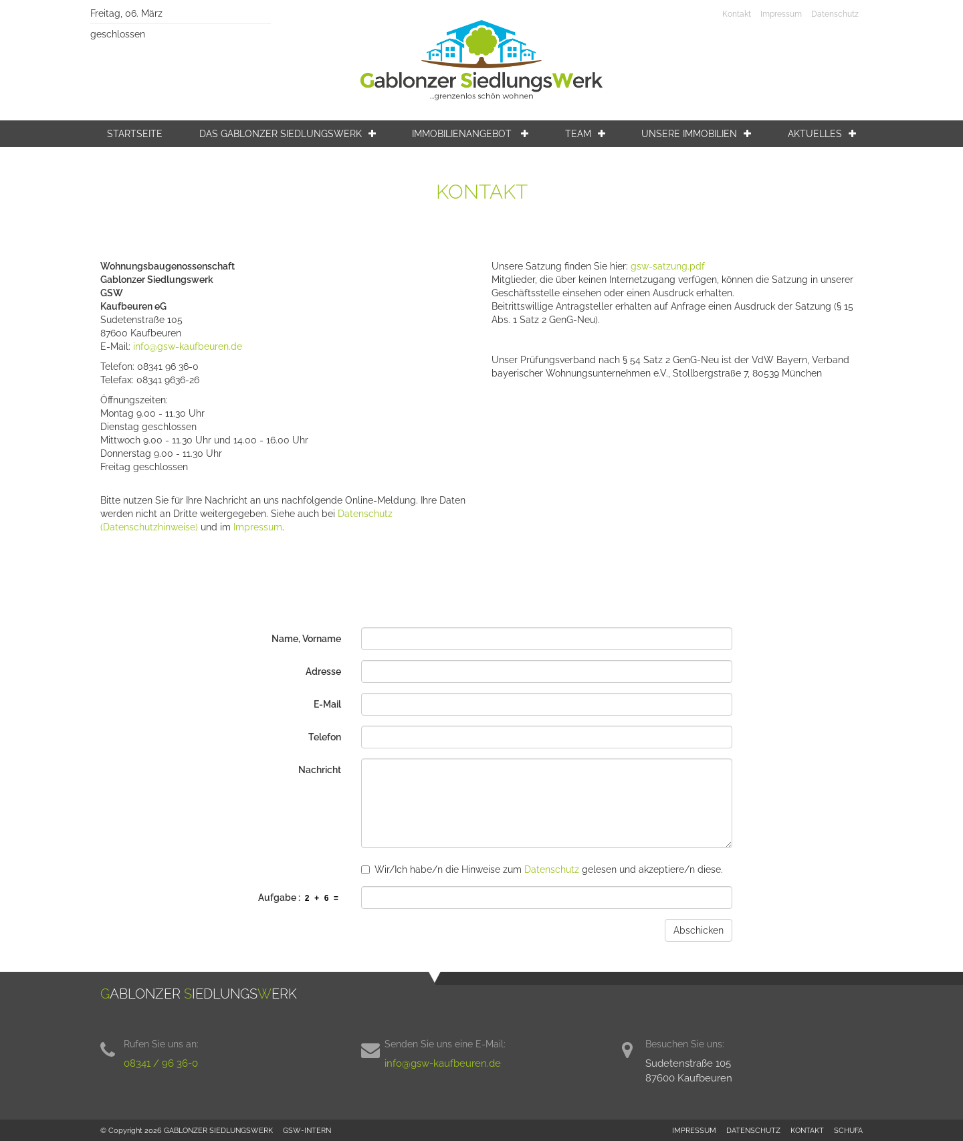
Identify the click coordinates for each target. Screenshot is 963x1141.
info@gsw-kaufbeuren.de (187, 346)
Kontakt (736, 14)
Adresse (323, 671)
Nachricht (319, 769)
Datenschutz (835, 14)
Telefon (324, 737)
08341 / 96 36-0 (161, 1063)
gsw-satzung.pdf (668, 266)
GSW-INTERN (307, 1130)
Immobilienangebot (470, 133)
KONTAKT (807, 1130)
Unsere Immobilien (696, 133)
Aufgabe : (299, 898)
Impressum (781, 14)
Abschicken (698, 930)
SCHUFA (848, 1130)
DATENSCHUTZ (753, 1130)
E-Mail (327, 704)
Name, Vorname (306, 638)
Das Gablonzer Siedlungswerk (287, 133)
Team (585, 133)
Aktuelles (822, 133)
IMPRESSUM (694, 1130)
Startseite (135, 133)
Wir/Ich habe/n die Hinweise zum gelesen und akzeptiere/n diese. (542, 869)
